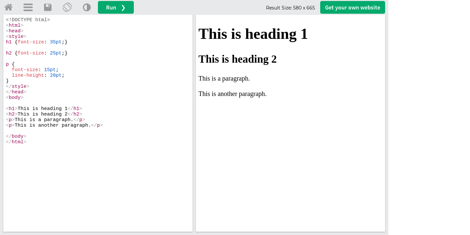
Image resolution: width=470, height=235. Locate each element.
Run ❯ (116, 7)
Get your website (352, 7)
